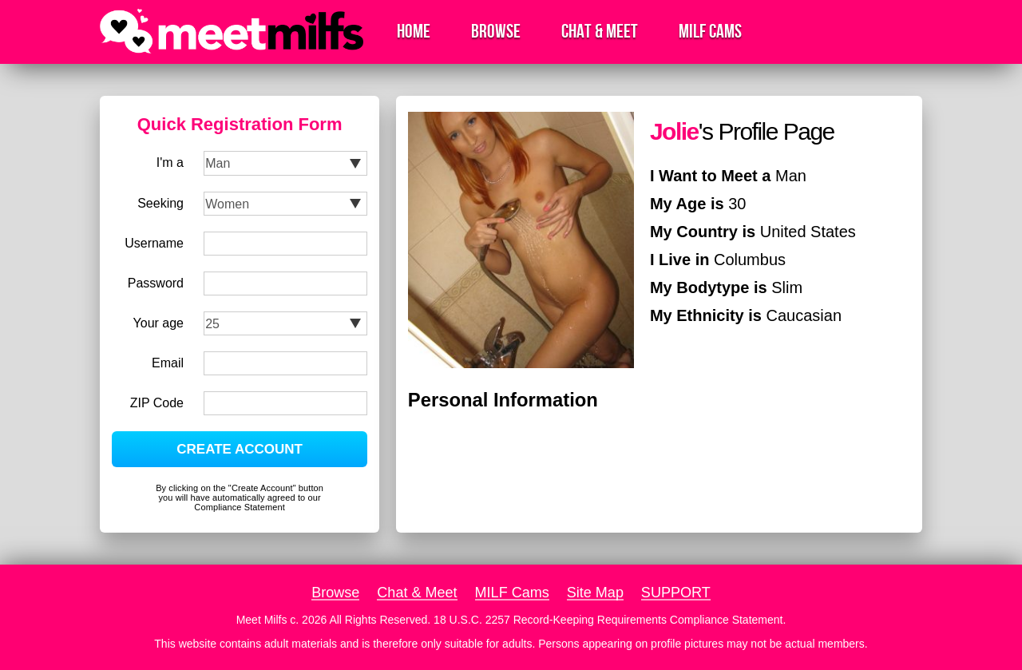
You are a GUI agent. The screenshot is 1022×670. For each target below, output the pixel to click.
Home (413, 31)
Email (168, 363)
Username (154, 243)
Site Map (595, 593)
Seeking (160, 203)
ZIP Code (157, 403)
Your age (158, 323)
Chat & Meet (599, 31)
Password (156, 283)
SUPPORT (676, 593)
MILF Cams (710, 31)
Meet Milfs (261, 619)
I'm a (170, 162)
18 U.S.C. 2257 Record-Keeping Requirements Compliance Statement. (610, 619)
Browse (496, 31)
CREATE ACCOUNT (239, 449)
